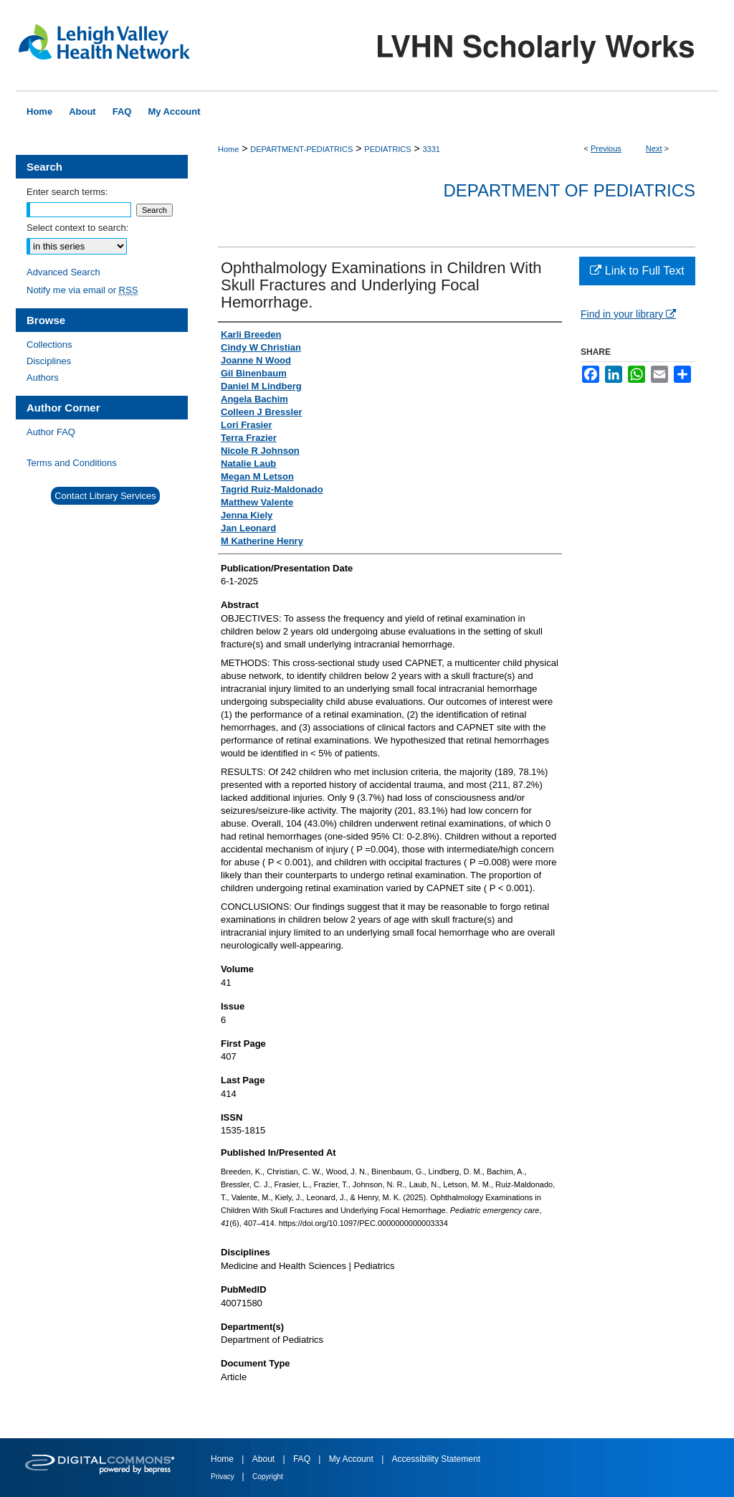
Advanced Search (63, 272)
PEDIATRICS (387, 149)
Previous (606, 148)
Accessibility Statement (436, 1459)
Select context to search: (77, 227)
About (264, 1459)
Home (228, 149)
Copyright (267, 1477)
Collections (49, 344)
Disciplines (49, 361)
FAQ (303, 1459)
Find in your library (628, 314)
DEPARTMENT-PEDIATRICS (301, 149)
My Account (352, 1459)
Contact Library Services (105, 495)
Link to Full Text (637, 271)
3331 (430, 149)
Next (654, 148)
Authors (43, 377)
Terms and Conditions (72, 462)
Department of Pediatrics (569, 190)
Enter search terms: (67, 191)
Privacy (224, 1477)
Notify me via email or (82, 290)
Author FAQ (51, 432)
